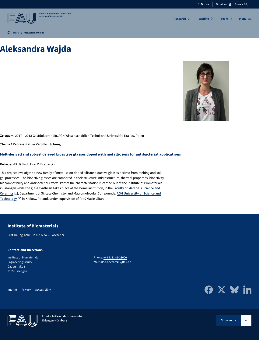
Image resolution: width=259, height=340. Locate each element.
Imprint (12, 289)
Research (180, 19)
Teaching (203, 19)
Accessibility (43, 289)
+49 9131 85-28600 (115, 257)
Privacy (26, 289)
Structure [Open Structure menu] (223, 4)
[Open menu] (245, 19)
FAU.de (203, 4)
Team (224, 19)
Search (241, 4)
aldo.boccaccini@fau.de (115, 262)
